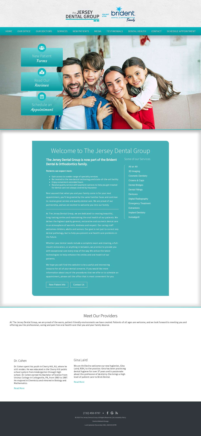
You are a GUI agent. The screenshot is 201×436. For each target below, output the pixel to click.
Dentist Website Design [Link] (101, 421)
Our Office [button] (24, 31)
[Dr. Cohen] (39, 357)
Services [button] (62, 31)
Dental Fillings (136, 189)
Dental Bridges (136, 185)
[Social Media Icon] (107, 413)
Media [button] (97, 31)
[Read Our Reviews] (42, 81)
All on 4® (133, 166)
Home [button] (8, 31)
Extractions (134, 208)
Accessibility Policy (119, 417)
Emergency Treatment (139, 203)
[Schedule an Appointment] (42, 106)
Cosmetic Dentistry (138, 176)
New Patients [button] (81, 31)
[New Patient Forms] (42, 57)
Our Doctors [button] (44, 31)
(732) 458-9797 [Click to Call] (91, 413)
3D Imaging (134, 171)
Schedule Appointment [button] (181, 31)
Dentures (133, 194)
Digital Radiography (138, 199)
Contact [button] (156, 31)
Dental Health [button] (137, 31)
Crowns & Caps (136, 180)
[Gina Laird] (99, 356)
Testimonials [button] (115, 31)
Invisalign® (134, 217)
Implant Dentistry (137, 212)
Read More (19, 388)
